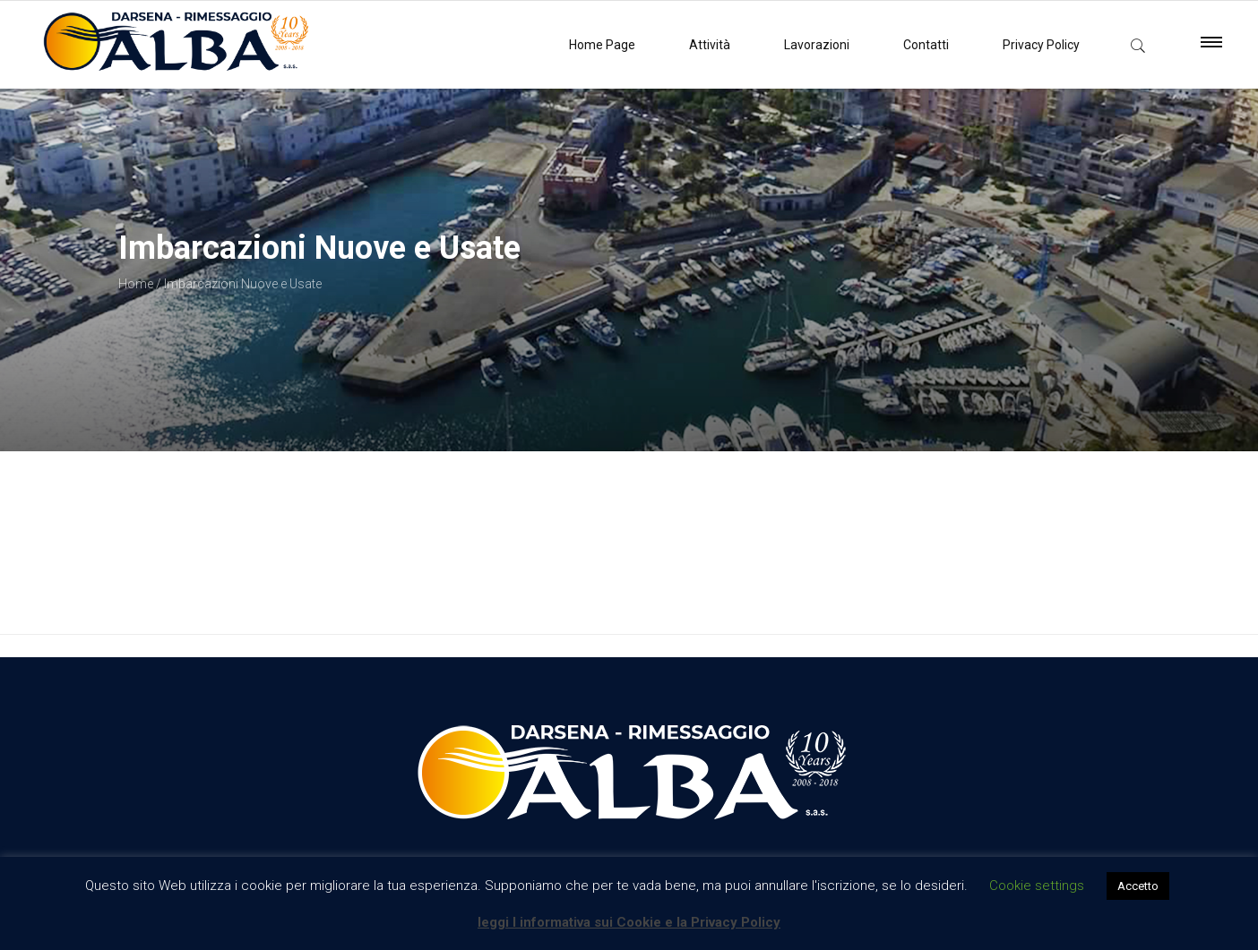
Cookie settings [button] (1036, 885)
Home (135, 284)
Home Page (602, 45)
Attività (709, 45)
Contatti (926, 45)
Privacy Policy (1041, 45)
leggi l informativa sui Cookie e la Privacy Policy (629, 922)
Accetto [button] (1138, 886)
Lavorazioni (816, 45)
